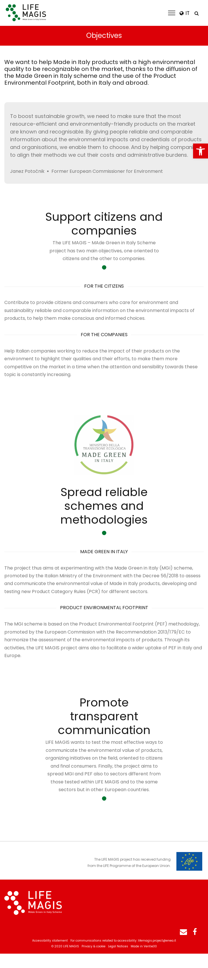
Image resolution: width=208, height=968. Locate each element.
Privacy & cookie (93, 946)
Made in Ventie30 (144, 946)
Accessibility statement (50, 940)
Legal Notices (118, 946)
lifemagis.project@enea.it (157, 940)
